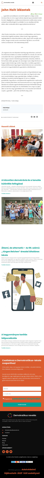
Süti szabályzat (31, 473)
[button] (33, 2)
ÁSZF (19, 473)
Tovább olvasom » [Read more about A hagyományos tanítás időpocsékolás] (6, 348)
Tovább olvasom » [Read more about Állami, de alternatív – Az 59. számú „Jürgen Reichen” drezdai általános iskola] (6, 264)
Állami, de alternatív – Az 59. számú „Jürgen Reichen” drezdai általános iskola (20, 251)
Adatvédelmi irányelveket (26, 398)
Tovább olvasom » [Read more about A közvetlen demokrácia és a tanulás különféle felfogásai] (6, 193)
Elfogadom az (22, 399)
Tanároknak (15, 117)
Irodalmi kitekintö (7, 117)
